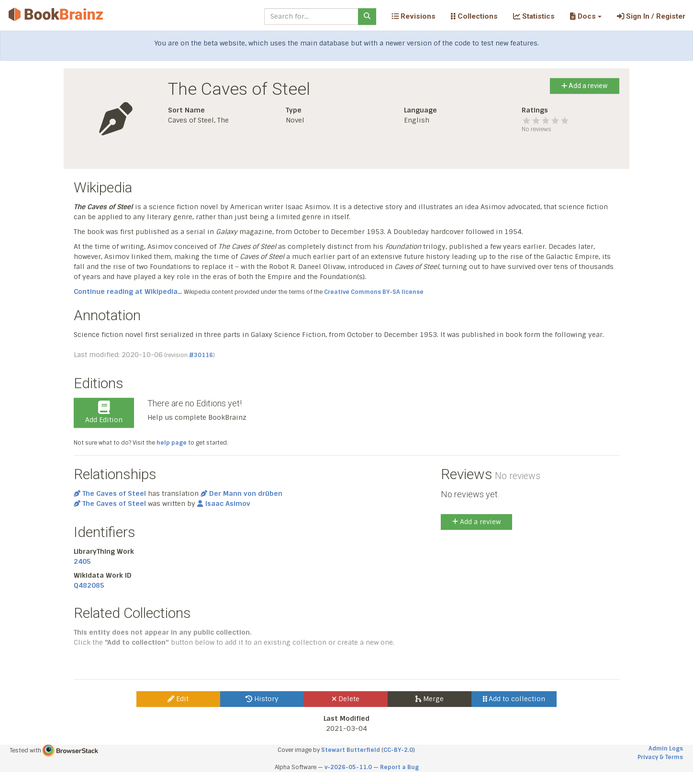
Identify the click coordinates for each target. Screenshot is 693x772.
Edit (178, 698)
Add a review (584, 86)
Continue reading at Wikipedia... (128, 291)
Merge (429, 698)
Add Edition (104, 413)
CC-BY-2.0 (398, 750)
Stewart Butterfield (350, 750)
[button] (585, 16)
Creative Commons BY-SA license (374, 292)
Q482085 (89, 585)
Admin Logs (665, 748)
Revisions (413, 16)
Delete (346, 698)
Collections (474, 16)
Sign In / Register (651, 16)
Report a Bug (399, 767)
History (262, 698)
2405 (82, 561)
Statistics (534, 16)
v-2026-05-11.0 (348, 767)
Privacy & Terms (660, 757)
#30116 (201, 355)
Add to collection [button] (514, 698)
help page (171, 443)
